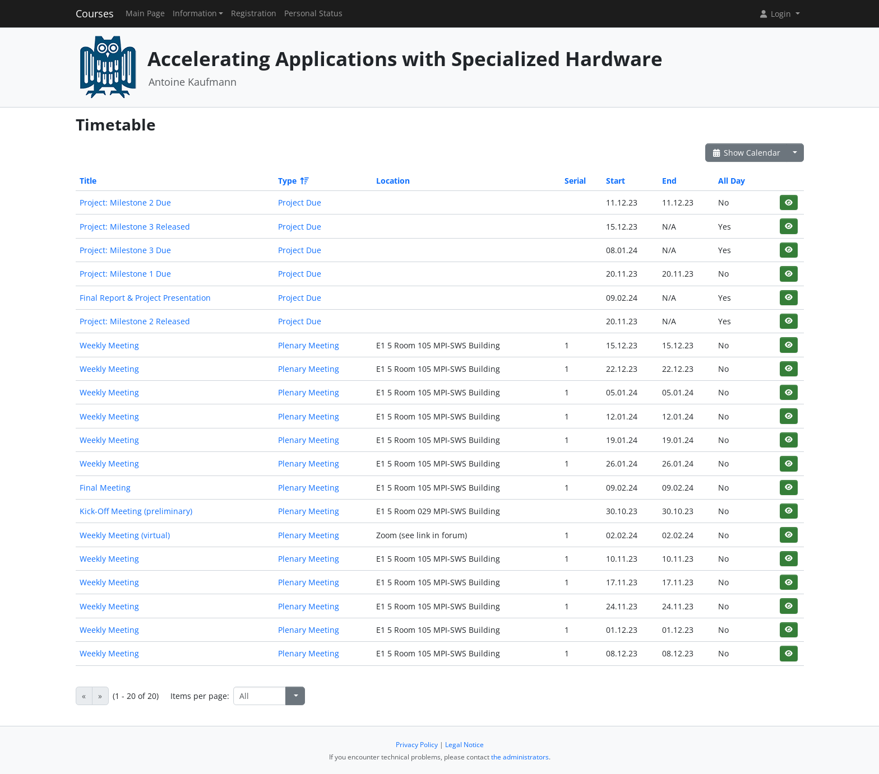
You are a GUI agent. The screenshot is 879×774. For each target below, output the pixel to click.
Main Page (145, 13)
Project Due (299, 202)
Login (775, 13)
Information (195, 13)
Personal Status (313, 13)
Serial (575, 180)
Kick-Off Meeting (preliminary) (136, 511)
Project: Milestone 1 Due (125, 273)
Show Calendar (746, 152)
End (669, 180)
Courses (95, 13)
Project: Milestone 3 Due (125, 250)
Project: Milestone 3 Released (135, 226)
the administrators (520, 757)
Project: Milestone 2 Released (135, 321)
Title (88, 180)
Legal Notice (464, 744)
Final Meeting (105, 487)
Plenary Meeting (308, 345)
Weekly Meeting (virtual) (125, 535)
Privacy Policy (417, 744)
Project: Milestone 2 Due (125, 202)
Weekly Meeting (109, 345)
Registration (253, 13)
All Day (731, 180)
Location (393, 180)
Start (615, 180)
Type (292, 180)
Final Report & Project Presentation (145, 297)
